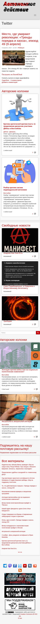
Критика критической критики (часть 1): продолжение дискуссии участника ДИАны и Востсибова (19, 126)
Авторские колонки (15, 91)
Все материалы (13, 461)
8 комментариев (16, 80)
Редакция (21, 48)
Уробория (7, 321)
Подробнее (5, 80)
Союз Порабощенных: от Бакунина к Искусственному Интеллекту (19, 287)
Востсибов (6, 193)
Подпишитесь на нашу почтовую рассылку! (16, 447)
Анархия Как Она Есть (13, 253)
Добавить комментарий (9, 82)
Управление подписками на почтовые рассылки (18, 452)
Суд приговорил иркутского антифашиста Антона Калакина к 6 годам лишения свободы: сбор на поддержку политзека (18, 480)
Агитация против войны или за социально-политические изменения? (20, 371)
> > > (20, 552)
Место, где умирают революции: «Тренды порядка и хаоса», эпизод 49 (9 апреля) (20, 39)
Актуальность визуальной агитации (17, 421)
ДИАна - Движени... (9, 132)
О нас (20, 618)
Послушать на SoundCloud (12, 74)
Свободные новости (16, 225)
